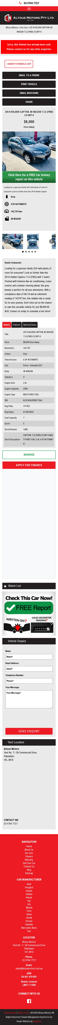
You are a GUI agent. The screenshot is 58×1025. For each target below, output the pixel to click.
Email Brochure (29, 93)
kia (29, 900)
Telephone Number (14, 675)
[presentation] (28, 716)
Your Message (12, 687)
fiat (29, 931)
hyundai (29, 924)
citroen (29, 921)
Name (8, 651)
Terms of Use (24, 1012)
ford (29, 911)
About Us (29, 849)
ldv (29, 904)
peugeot (29, 887)
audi (29, 884)
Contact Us (29, 866)
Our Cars (24, 27)
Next (51, 241)
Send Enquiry (29, 731)
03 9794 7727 (10, 823)
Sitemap (29, 873)
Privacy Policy (10, 1012)
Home (29, 846)
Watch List (14, 586)
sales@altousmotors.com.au (29, 968)
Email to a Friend (29, 75)
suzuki (29, 890)
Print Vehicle (29, 84)
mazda (29, 907)
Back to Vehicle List (18, 64)
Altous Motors (12, 27)
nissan (29, 897)
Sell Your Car (29, 863)
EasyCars (37, 1021)
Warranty (29, 859)
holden (29, 894)
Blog (29, 869)
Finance (29, 856)
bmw (29, 914)
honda (29, 917)
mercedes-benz (29, 927)
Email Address (12, 663)
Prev (6, 241)
